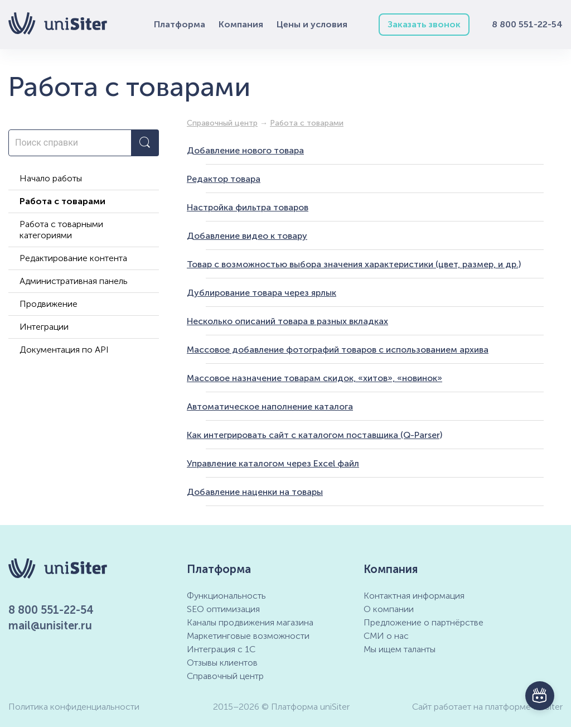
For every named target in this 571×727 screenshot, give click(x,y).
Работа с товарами (62, 201)
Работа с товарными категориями (61, 229)
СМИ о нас (386, 635)
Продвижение (49, 303)
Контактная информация (414, 595)
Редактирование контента (73, 258)
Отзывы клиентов (222, 662)
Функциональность (226, 595)
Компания (241, 24)
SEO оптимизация (223, 609)
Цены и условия (312, 24)
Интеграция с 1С (221, 649)
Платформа (179, 24)
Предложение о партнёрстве (423, 622)
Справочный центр (225, 676)
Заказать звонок (424, 24)
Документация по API (64, 349)
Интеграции (44, 326)
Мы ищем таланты (399, 649)
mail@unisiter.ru (50, 625)
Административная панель (74, 281)
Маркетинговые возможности (248, 635)
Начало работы (51, 178)
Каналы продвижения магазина (250, 622)
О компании (389, 609)
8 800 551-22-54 (527, 24)
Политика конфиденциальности (73, 706)
